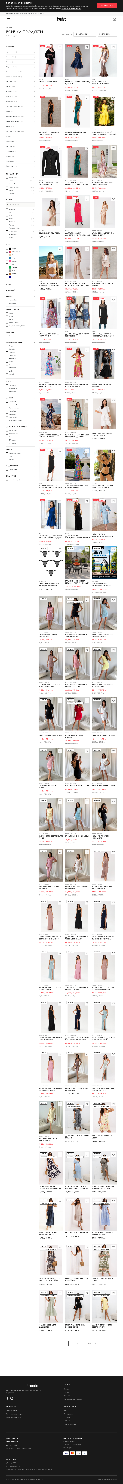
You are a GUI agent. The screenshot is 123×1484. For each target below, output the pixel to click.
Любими (67, 1421)
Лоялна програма (70, 1424)
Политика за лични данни (15, 1414)
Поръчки (67, 1417)
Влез (65, 1410)
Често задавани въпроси (73, 1399)
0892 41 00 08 (12, 1442)
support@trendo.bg (12, 1445)
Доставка (67, 1392)
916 (89, 1343)
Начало (9, 27)
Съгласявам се (107, 6)
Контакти (67, 1389)
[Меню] (8, 19)
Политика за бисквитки (14, 1417)
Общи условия (11, 1410)
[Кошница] (114, 19)
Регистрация (68, 1414)
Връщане (67, 1396)
